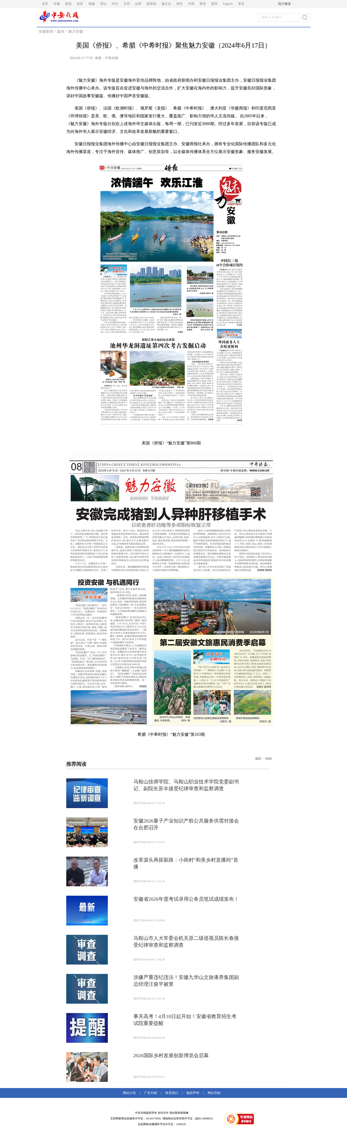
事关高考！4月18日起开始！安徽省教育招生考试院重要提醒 (184, 1019)
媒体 (60, 31)
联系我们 (172, 1093)
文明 (126, 3)
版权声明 (193, 1093)
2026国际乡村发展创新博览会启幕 (171, 1055)
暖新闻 (151, 3)
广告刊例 (151, 1093)
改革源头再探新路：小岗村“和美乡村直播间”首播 (185, 863)
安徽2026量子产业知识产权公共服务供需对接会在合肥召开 (186, 824)
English (228, 3)
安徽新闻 (46, 31)
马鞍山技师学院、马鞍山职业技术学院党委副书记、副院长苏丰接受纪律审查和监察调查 (186, 785)
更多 (241, 3)
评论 (115, 3)
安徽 (56, 3)
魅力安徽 (75, 31)
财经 (179, 3)
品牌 (138, 3)
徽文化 (166, 3)
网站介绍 (130, 1093)
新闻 (68, 3)
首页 (45, 3)
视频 (91, 3)
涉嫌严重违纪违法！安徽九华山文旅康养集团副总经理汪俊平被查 (186, 980)
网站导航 (213, 1093)
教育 (203, 3)
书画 (191, 3)
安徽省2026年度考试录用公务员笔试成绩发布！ (186, 899)
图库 (214, 3)
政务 (80, 3)
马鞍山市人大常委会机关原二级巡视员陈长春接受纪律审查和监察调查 (186, 941)
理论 (103, 3)
